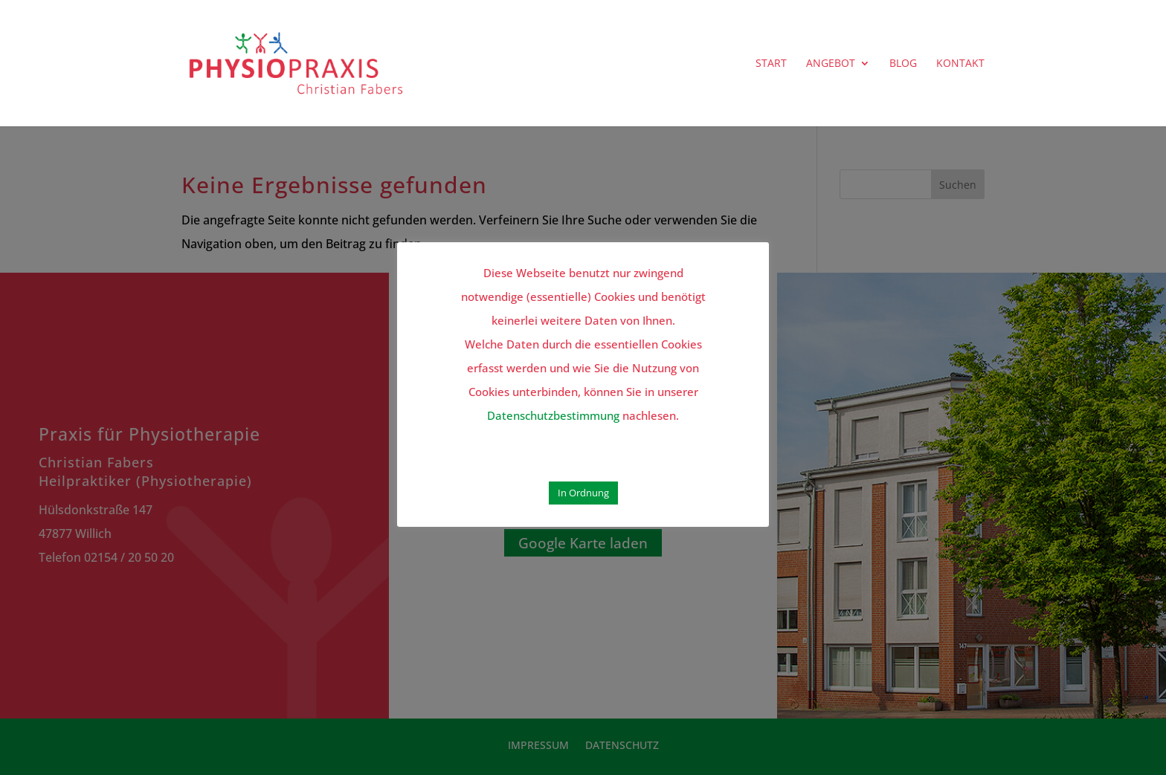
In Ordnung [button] (583, 492)
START (771, 64)
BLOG (903, 64)
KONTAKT (960, 64)
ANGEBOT (830, 64)
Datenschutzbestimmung (553, 415)
